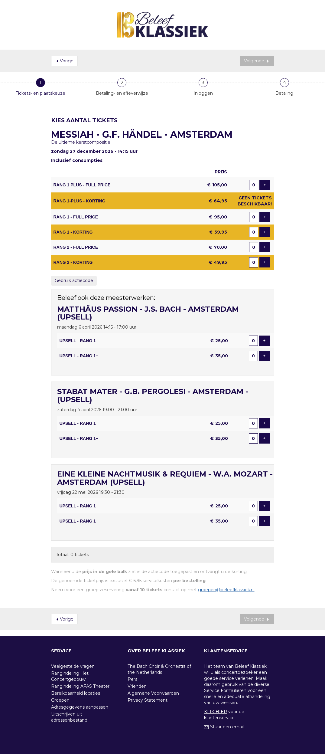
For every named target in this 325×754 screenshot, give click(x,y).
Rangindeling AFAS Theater (80, 686)
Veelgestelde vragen (73, 666)
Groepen (60, 700)
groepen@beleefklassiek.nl (226, 589)
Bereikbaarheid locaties (75, 693)
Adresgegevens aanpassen (79, 707)
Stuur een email (224, 726)
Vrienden (137, 686)
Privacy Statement (147, 700)
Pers (132, 679)
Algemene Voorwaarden (153, 693)
